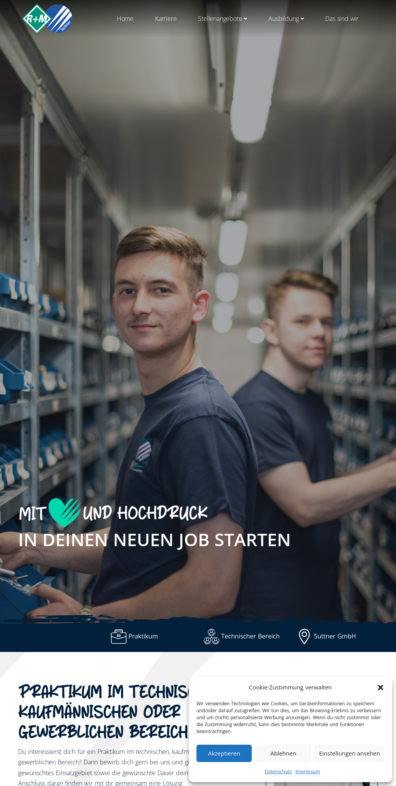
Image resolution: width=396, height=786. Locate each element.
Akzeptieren (224, 753)
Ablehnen (283, 753)
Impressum (307, 771)
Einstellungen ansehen (349, 753)
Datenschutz (278, 771)
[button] (380, 687)
